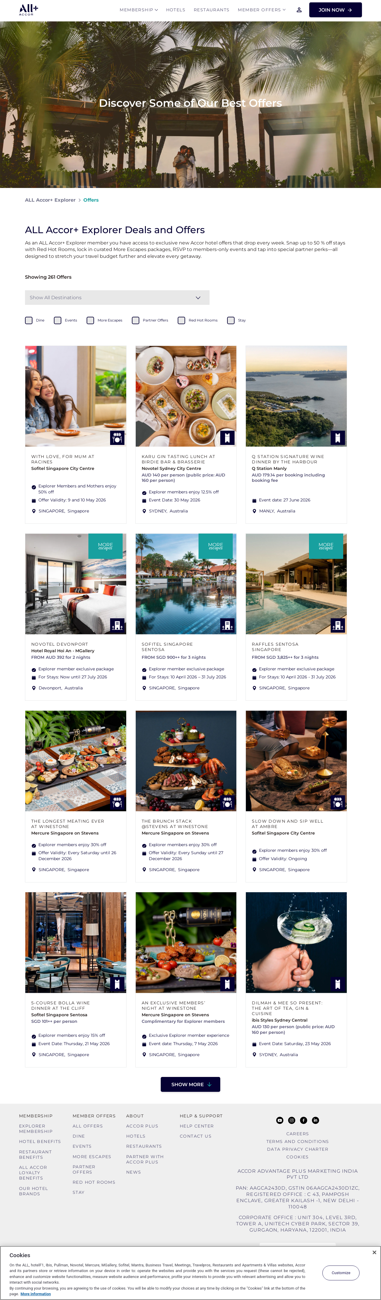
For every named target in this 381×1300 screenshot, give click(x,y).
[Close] (374, 1252)
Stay (79, 1192)
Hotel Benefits (40, 1141)
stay (242, 320)
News (133, 1172)
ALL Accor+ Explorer (50, 200)
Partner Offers (84, 1169)
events (71, 320)
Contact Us (196, 1136)
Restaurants (211, 10)
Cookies (297, 1157)
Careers (297, 1133)
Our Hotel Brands (33, 1191)
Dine (79, 1136)
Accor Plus (142, 1126)
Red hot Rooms (94, 1182)
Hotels (175, 10)
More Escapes (92, 1156)
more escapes (110, 320)
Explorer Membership (36, 1128)
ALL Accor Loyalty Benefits (33, 1173)
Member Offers (259, 10)
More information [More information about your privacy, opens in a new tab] (36, 1294)
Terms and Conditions (297, 1141)
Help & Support (201, 1116)
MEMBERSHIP (136, 10)
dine (40, 320)
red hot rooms (203, 320)
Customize (341, 1273)
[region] (190, 1273)
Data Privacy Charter (297, 1149)
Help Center (197, 1126)
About (135, 1116)
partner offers (155, 320)
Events (82, 1146)
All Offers (88, 1126)
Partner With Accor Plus (145, 1159)
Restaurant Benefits (35, 1154)
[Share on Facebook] (350, 200)
